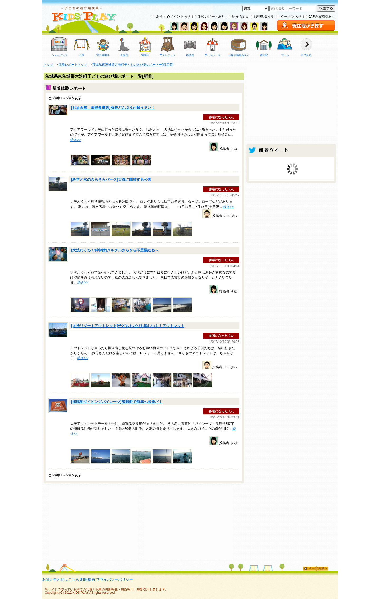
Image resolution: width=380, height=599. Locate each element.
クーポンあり (291, 16)
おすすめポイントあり (173, 16)
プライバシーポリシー (114, 579)
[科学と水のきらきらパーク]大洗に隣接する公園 (111, 179)
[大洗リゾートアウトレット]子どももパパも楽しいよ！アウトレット (127, 326)
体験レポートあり (211, 16)
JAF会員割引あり (321, 16)
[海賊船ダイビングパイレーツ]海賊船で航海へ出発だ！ (116, 402)
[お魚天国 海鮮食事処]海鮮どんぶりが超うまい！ (113, 107)
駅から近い (240, 16)
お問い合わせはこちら (60, 579)
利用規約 (87, 579)
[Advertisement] (93, 523)
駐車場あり (265, 16)
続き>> (75, 140)
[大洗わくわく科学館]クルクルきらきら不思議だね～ (115, 250)
